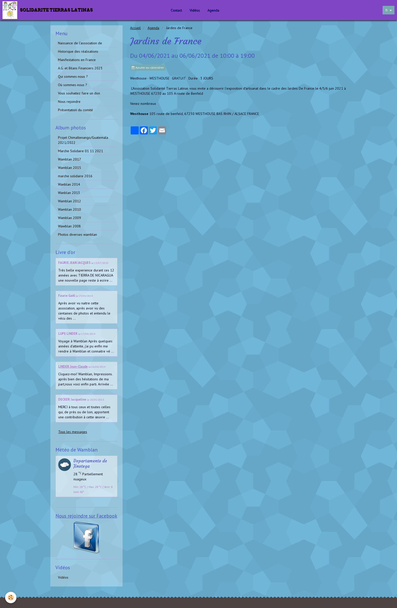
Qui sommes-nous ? (73, 76)
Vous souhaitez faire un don (79, 93)
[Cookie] (10, 597)
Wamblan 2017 (69, 159)
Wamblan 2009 (69, 217)
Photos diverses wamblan (77, 234)
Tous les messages (72, 431)
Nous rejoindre (69, 101)
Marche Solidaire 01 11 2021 (80, 151)
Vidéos (196, 10)
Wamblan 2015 (69, 167)
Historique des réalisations (78, 51)
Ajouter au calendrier (148, 67)
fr (386, 10)
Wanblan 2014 (69, 184)
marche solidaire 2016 (75, 176)
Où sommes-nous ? (72, 85)
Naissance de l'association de (80, 43)
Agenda (214, 10)
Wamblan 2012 (69, 201)
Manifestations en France (77, 59)
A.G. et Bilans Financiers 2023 (80, 68)
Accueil (135, 28)
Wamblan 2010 (69, 209)
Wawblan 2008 (69, 226)
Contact (177, 10)
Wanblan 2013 (69, 192)
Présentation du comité (75, 110)
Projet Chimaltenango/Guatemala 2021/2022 (83, 140)
